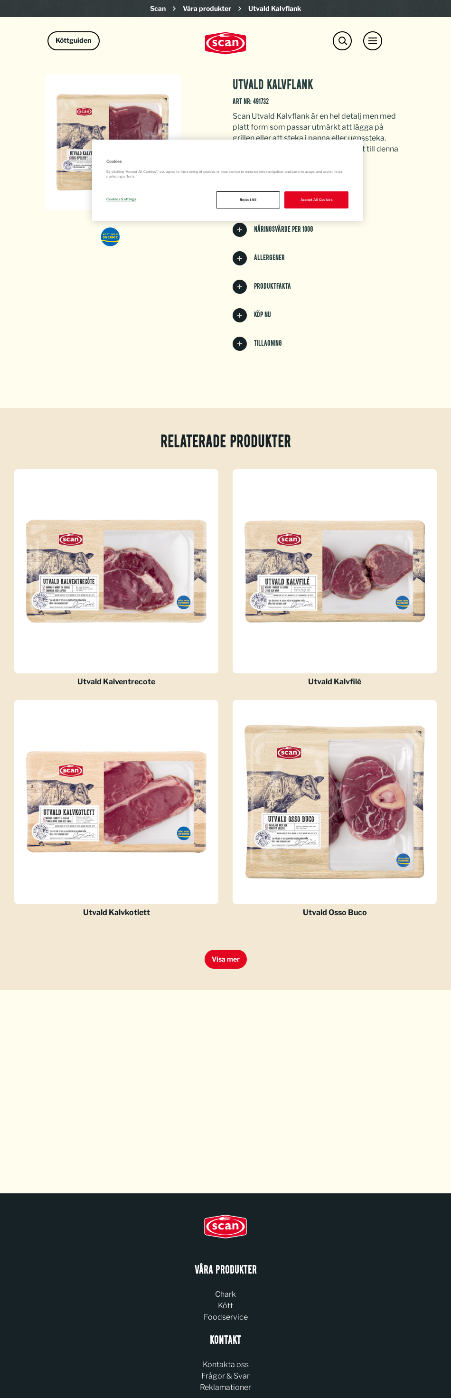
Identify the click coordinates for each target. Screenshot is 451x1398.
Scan (158, 8)
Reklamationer (225, 1387)
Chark (225, 1294)
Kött (225, 1305)
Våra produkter (207, 8)
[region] (227, 180)
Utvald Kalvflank (274, 8)
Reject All (248, 200)
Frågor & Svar (225, 1375)
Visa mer (226, 959)
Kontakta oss (226, 1364)
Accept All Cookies (317, 200)
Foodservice (226, 1317)
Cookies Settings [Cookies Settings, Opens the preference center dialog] (121, 199)
